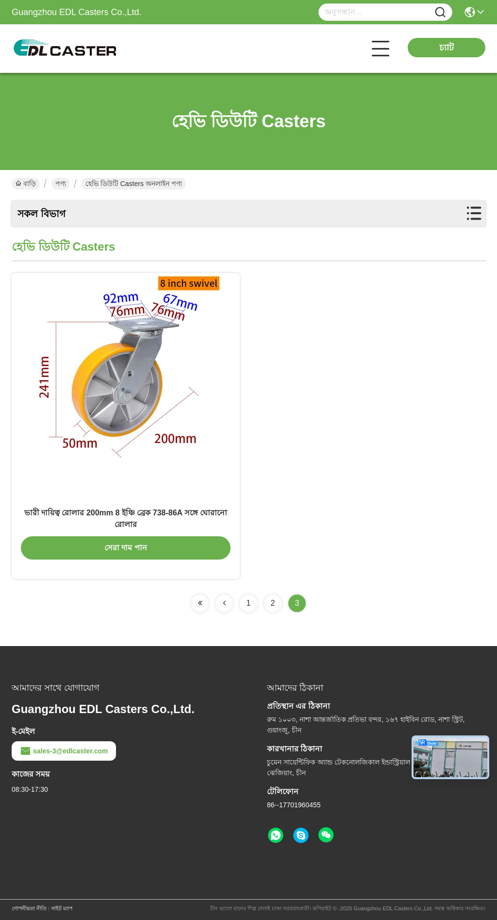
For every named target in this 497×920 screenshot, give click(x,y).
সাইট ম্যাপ (61, 908)
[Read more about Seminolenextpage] (200, 603)
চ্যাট (446, 47)
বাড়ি (26, 183)
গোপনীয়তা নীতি (29, 908)
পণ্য (60, 183)
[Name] (440, 12)
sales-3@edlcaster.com (63, 751)
